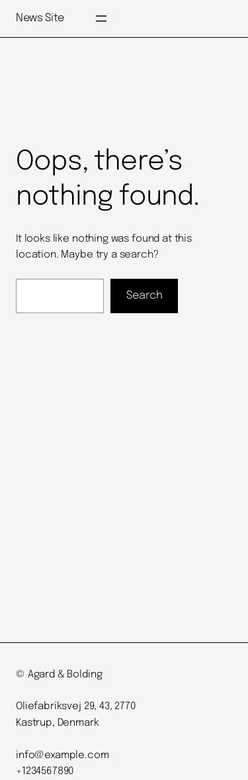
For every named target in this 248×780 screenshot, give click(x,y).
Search (144, 295)
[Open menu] (101, 18)
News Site (40, 18)
